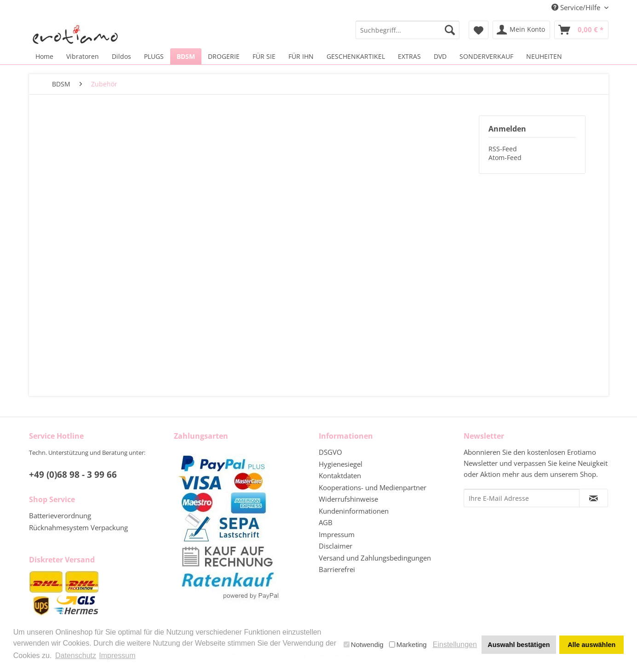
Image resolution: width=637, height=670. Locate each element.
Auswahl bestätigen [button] (519, 644)
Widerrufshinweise (348, 499)
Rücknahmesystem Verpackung (78, 527)
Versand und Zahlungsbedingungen (375, 557)
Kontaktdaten (340, 475)
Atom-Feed (505, 157)
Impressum (337, 534)
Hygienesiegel (340, 464)
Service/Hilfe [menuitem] (576, 7)
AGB (326, 522)
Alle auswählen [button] (591, 644)
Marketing (408, 644)
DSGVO (330, 452)
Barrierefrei (337, 569)
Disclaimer (335, 545)
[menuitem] (408, 30)
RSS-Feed (502, 148)
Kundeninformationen (354, 510)
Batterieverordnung (60, 515)
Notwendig (364, 644)
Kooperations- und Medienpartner (372, 487)
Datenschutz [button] (75, 655)
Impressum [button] (117, 655)
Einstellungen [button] (455, 644)
